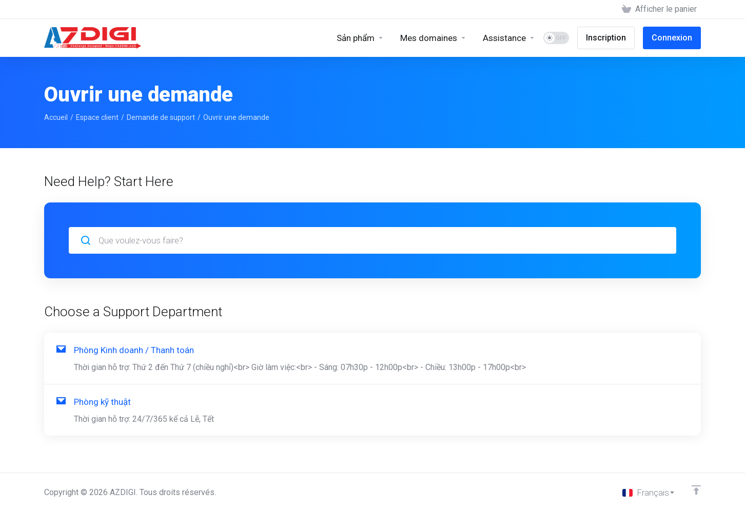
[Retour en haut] (696, 490)
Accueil (56, 117)
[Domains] (433, 38)
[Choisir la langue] (648, 492)
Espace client (97, 117)
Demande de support (161, 117)
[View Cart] (659, 9)
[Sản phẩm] (360, 38)
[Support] (509, 38)
